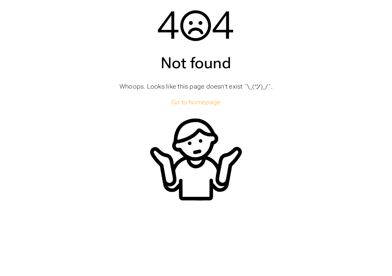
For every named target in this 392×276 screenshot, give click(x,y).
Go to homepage (196, 102)
